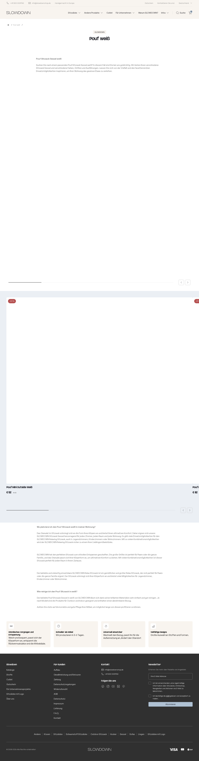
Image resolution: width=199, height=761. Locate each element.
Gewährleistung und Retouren (67, 674)
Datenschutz (59, 698)
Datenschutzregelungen (65, 684)
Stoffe (9, 674)
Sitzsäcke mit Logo (15, 694)
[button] (181, 282)
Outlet (110, 12)
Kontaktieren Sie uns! (166, 3)
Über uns (10, 698)
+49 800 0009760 (111, 674)
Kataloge (10, 670)
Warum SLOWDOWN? (148, 12)
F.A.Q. (56, 713)
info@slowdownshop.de (114, 670)
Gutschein (149, 3)
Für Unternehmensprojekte (18, 689)
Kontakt (57, 718)
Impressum (59, 703)
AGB (56, 694)
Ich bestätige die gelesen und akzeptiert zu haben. (169, 697)
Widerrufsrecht (60, 689)
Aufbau (57, 670)
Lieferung (58, 708)
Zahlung (57, 679)
